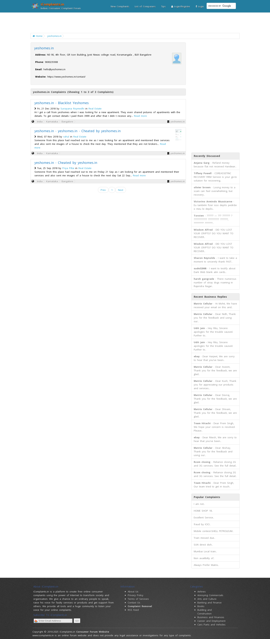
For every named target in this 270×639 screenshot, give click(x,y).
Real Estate (95, 108)
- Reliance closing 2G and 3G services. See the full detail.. (215, 463)
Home (38, 36)
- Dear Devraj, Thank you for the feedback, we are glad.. (215, 398)
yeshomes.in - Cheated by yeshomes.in (65, 162)
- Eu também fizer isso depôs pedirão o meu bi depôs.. (215, 205)
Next (120, 190)
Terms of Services (138, 599)
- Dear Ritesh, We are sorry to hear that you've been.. (215, 439)
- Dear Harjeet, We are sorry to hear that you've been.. (214, 358)
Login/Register (180, 6)
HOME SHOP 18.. (203, 510)
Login (200, 6)
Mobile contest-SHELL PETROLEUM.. (214, 531)
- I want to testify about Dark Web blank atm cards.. (214, 270)
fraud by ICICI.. (202, 524)
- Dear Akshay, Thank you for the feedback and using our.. (213, 451)
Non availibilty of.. (204, 558)
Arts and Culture (206, 599)
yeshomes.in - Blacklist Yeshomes (61, 103)
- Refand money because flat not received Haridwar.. (215, 164)
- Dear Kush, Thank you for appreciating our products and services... (215, 384)
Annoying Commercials (210, 595)
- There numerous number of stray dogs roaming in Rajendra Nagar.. (215, 282)
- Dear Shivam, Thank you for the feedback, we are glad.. (215, 412)
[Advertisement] (132, 23)
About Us (133, 591)
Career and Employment (211, 621)
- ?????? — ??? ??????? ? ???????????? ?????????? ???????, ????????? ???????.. (213, 219)
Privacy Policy (135, 595)
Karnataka (52, 121)
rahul (66, 136)
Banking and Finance (209, 602)
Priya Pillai (68, 168)
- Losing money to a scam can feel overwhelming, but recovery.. (214, 191)
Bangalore (67, 121)
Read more (140, 115)
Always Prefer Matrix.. (206, 565)
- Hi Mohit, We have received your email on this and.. (215, 305)
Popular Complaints (207, 497)
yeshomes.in (54, 36)
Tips (163, 6)
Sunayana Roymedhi (72, 108)
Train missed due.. (204, 537)
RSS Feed (133, 610)
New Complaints (120, 6)
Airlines (201, 591)
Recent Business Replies (210, 296)
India (40, 121)
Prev (103, 190)
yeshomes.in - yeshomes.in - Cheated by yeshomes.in (77, 131)
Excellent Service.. (204, 517)
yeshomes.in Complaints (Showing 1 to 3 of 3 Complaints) (73, 92)
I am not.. (199, 504)
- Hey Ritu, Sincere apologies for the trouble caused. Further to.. (213, 331)
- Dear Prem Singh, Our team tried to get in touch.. (214, 484)
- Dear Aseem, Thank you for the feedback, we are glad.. (215, 370)
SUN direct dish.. (203, 544)
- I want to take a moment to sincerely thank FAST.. (215, 259)
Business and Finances (210, 617)
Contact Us (134, 602)
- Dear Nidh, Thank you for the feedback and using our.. (215, 317)
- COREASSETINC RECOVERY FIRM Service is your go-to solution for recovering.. (215, 177)
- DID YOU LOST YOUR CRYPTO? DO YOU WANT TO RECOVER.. (213, 233)
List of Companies (145, 6)
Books (200, 606)
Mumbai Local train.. (205, 551)
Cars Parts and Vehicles (211, 624)
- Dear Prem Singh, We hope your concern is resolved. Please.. (214, 427)
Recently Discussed (207, 156)
